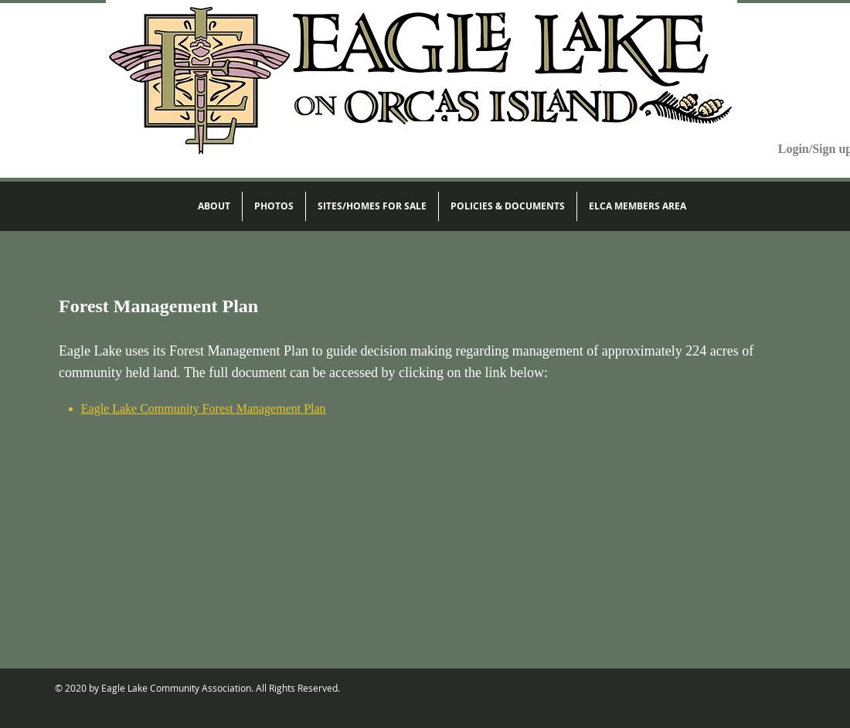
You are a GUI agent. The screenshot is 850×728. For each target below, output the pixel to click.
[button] (214, 206)
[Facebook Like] (762, 689)
